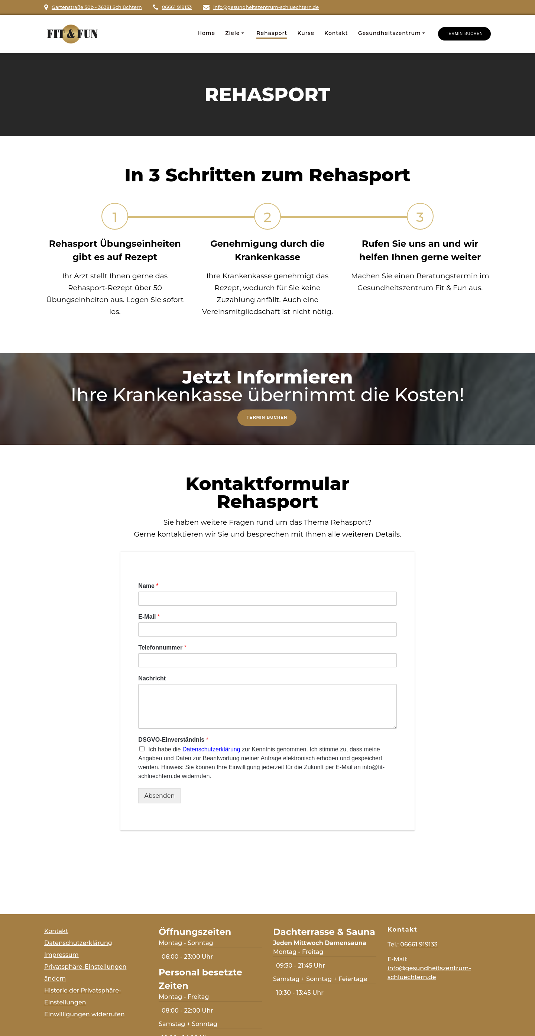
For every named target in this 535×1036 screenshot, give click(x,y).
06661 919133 (177, 7)
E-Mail (149, 617)
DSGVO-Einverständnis (173, 740)
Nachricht (152, 679)
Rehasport (271, 33)
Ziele (232, 33)
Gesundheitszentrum (389, 33)
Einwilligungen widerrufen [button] (84, 1014)
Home (206, 33)
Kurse (305, 33)
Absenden (159, 796)
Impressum (61, 954)
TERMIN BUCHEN (464, 34)
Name (148, 587)
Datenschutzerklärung (211, 750)
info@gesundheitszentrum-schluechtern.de (266, 7)
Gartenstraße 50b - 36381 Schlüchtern (97, 7)
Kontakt (336, 33)
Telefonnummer (162, 648)
